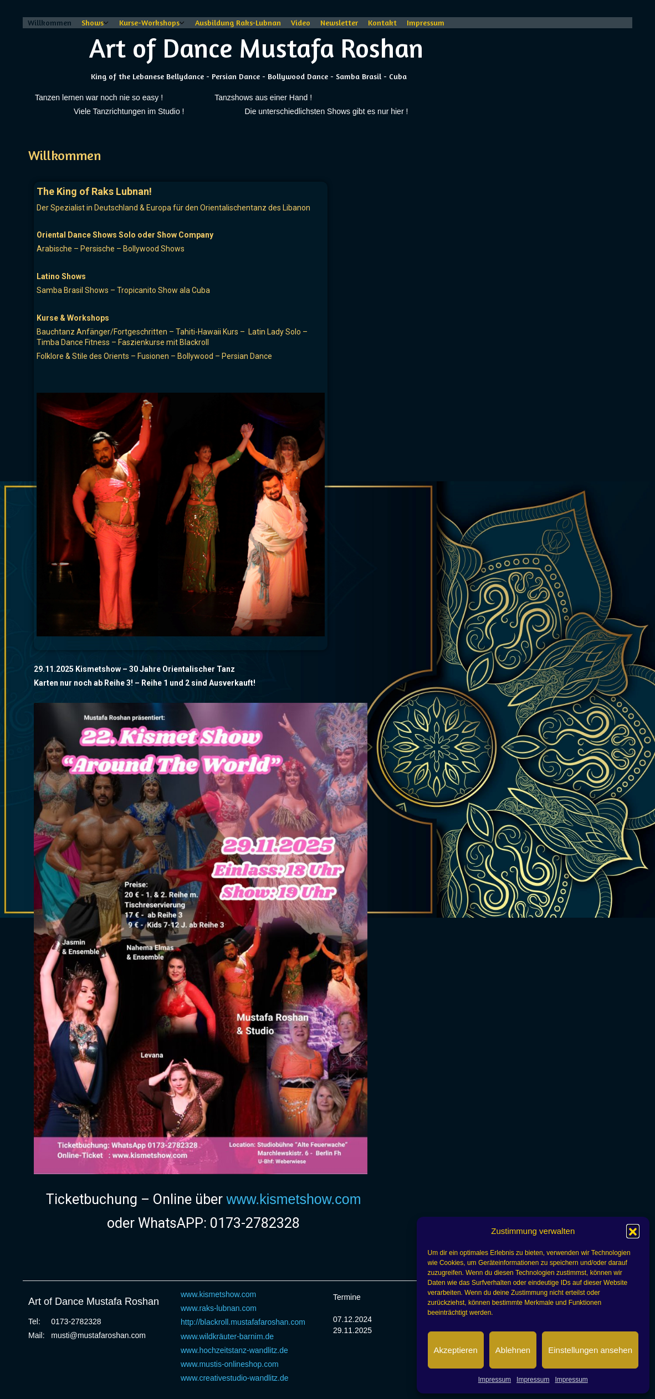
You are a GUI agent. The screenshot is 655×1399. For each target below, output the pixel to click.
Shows (92, 22)
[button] (632, 1230)
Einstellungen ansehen (590, 1350)
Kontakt (382, 22)
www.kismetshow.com (293, 1199)
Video (300, 22)
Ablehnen (512, 1350)
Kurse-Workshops (149, 22)
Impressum (494, 1379)
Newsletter (339, 22)
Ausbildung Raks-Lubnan (238, 22)
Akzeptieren (456, 1350)
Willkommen (49, 22)
